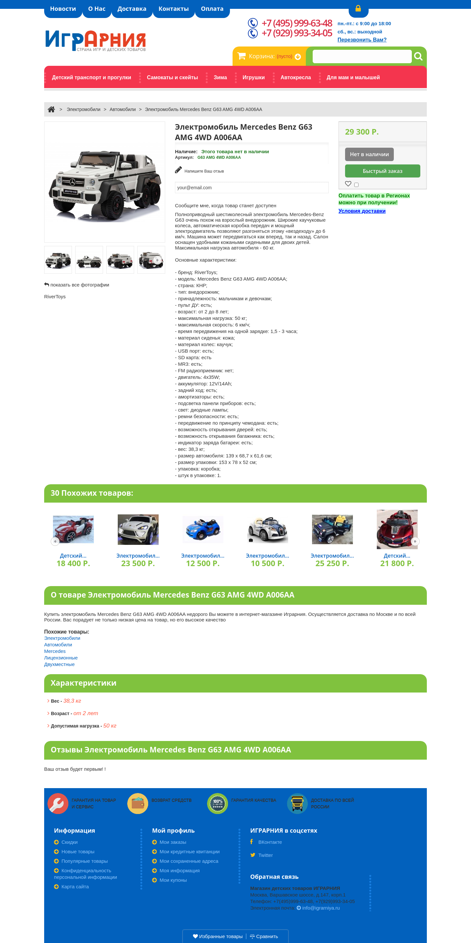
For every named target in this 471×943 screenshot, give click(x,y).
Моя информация (176, 870)
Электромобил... (138, 555)
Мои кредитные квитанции (186, 851)
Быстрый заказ (382, 171)
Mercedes (55, 650)
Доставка (131, 8)
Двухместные (59, 663)
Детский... (73, 555)
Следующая (157, 260)
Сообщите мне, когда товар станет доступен (225, 205)
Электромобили (83, 109)
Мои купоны (169, 879)
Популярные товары (81, 860)
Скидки (66, 841)
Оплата (212, 8)
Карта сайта (71, 886)
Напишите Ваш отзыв (199, 170)
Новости (63, 8)
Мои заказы (169, 841)
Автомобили (123, 109)
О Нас (97, 8)
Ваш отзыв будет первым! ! (75, 768)
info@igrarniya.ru (318, 907)
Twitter (261, 856)
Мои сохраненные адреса (185, 860)
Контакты (174, 8)
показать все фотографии (79, 284)
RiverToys (55, 296)
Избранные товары (218, 936)
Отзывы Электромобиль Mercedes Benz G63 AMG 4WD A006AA (171, 749)
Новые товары (74, 851)
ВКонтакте (266, 843)
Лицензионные (61, 657)
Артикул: (184, 157)
